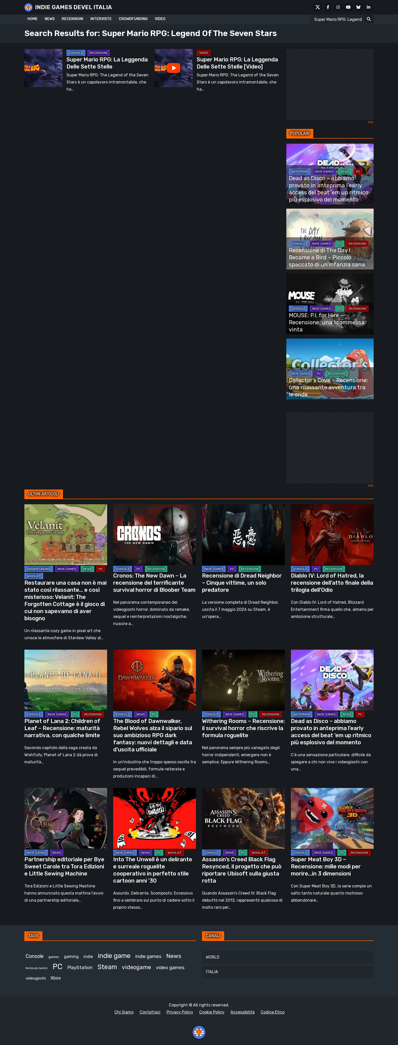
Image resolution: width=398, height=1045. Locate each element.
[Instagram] (338, 7)
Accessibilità (242, 1012)
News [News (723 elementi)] (173, 955)
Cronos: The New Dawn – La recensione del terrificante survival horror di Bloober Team (154, 582)
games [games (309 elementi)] (53, 957)
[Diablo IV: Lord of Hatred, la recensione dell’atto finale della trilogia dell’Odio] (332, 534)
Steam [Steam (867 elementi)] (107, 967)
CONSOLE (76, 53)
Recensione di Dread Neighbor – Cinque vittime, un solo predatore (242, 582)
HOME (32, 19)
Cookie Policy (211, 1012)
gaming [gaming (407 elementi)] (71, 956)
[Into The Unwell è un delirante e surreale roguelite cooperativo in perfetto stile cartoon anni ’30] (154, 818)
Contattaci (150, 1012)
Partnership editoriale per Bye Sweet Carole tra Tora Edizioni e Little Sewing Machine (64, 866)
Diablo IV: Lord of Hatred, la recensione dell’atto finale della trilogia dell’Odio (332, 582)
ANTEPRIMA (299, 171)
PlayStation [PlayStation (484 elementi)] (80, 967)
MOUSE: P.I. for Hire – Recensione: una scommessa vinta (326, 322)
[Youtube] (348, 7)
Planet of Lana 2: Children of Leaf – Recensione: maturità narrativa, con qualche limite (62, 728)
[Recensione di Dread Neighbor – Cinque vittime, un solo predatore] (243, 534)
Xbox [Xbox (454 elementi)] (56, 978)
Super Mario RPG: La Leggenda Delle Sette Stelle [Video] (237, 63)
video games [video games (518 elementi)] (170, 967)
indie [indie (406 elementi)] (88, 956)
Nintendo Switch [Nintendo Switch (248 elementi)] (37, 968)
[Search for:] (369, 19)
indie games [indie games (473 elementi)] (148, 956)
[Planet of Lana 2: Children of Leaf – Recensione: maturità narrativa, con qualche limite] (65, 680)
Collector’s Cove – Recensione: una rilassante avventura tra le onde (328, 387)
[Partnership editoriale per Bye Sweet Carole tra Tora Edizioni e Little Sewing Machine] (65, 818)
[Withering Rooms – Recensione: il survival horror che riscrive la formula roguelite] (243, 680)
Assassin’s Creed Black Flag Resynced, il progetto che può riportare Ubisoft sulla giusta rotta (241, 870)
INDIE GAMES (324, 171)
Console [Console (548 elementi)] (35, 956)
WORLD (213, 957)
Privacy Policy (180, 1012)
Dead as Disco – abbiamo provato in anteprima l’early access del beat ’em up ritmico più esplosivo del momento (328, 189)
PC (358, 171)
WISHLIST (34, 576)
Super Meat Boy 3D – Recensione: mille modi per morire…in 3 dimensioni (326, 866)
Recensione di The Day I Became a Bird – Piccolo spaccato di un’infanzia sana (327, 257)
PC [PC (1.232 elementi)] (57, 966)
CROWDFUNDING (133, 19)
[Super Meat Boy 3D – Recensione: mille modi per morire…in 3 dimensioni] (332, 818)
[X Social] (318, 7)
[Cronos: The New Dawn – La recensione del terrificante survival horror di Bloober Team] (154, 534)
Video (203, 53)
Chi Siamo (124, 1012)
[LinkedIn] (368, 7)
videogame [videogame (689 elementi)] (136, 967)
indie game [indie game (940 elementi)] (114, 956)
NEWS (50, 19)
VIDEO (160, 19)
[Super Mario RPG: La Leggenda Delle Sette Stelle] (43, 68)
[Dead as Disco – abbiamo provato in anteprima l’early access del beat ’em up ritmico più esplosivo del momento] (332, 680)
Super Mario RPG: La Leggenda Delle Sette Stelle (107, 63)
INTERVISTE (101, 19)
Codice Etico (273, 1012)
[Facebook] (328, 7)
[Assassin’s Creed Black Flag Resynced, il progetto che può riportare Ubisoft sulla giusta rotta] (243, 818)
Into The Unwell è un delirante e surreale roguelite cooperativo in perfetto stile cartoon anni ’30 (152, 870)
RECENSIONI (72, 19)
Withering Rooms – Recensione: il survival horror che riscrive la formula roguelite (243, 728)
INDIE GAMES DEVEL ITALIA (73, 7)
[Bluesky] (358, 7)
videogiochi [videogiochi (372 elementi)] (36, 978)
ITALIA (212, 971)
